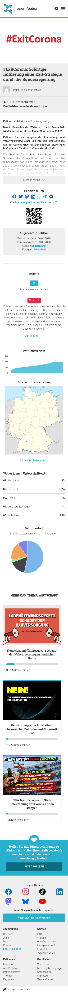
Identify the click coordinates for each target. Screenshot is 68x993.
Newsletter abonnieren (34, 917)
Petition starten (11, 971)
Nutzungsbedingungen (50, 968)
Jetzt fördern (34, 866)
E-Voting (42, 949)
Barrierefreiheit (45, 979)
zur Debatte (32, 335)
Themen (8, 975)
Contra (34, 300)
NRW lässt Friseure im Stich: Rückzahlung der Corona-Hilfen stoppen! (32, 804)
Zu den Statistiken (31, 460)
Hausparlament (46, 945)
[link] (63, 9)
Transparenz (44, 964)
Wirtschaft (40, 249)
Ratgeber (8, 964)
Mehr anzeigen (34, 180)
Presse (7, 945)
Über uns (8, 934)
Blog (5, 941)
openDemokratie (46, 941)
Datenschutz (44, 971)
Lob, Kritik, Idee (12, 949)
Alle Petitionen (11, 968)
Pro (34, 283)
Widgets (41, 937)
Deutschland (38, 245)
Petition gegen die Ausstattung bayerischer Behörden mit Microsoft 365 (32, 729)
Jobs (6, 937)
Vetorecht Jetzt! (46, 952)
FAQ (39, 934)
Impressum (43, 975)
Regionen (8, 979)
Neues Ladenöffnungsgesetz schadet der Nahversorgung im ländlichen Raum (32, 654)
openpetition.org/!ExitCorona (39, 202)
